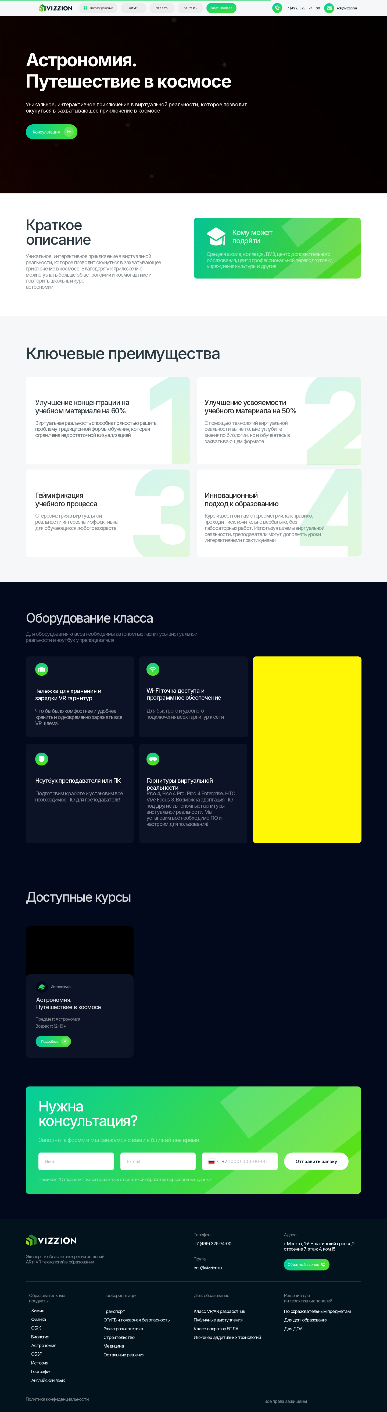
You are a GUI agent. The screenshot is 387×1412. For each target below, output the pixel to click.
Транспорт (114, 1311)
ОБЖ (36, 1328)
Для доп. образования (305, 1320)
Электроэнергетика (123, 1328)
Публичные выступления (218, 1320)
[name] (76, 1161)
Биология (40, 1336)
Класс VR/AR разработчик (219, 1311)
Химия (37, 1310)
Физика (38, 1319)
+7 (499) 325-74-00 (212, 1243)
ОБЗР (36, 1354)
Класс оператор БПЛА (216, 1328)
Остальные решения (123, 1354)
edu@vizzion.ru (347, 8)
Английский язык (47, 1380)
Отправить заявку (316, 1161)
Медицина (113, 1346)
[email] (158, 1161)
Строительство (118, 1337)
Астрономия (43, 1345)
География (41, 1371)
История (39, 1363)
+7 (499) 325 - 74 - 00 (302, 8)
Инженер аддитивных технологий (227, 1337)
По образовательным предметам (317, 1311)
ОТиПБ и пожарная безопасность (136, 1320)
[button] (221, 8)
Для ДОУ (293, 1328)
